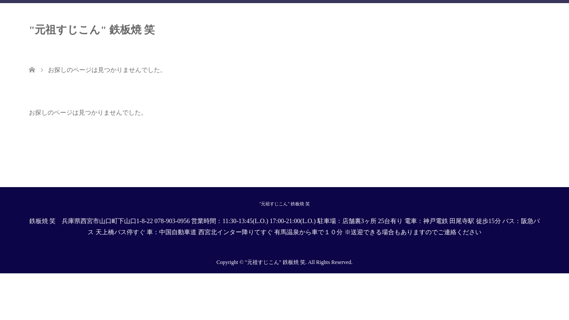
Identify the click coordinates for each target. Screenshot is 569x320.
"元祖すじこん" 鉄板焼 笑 (92, 30)
